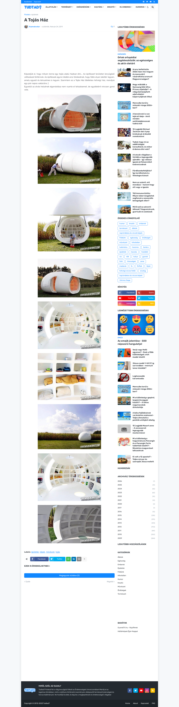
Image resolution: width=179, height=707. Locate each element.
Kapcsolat (37, 2)
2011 (136, 531)
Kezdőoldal (28, 2)
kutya (135, 257)
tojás (58, 552)
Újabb (27, 582)
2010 (136, 534)
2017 (136, 508)
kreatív (132, 224)
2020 (136, 504)
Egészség (121, 561)
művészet (50, 552)
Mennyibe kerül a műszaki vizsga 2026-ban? (143, 105)
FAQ (153, 703)
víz (120, 257)
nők (127, 257)
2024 (136, 489)
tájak (148, 266)
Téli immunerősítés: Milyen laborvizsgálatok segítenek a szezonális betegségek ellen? (143, 197)
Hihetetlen (122, 575)
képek (42, 552)
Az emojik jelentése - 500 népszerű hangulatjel (132, 342)
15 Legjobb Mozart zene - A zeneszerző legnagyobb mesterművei (143, 429)
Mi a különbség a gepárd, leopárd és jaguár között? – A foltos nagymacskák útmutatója (144, 402)
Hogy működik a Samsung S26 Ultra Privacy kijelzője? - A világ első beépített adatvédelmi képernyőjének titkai (142, 90)
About (135, 703)
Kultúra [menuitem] (98, 7)
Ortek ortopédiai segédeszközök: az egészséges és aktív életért (135, 60)
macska (134, 252)
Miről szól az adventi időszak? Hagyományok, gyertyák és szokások (144, 209)
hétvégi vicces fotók (127, 271)
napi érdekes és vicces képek (130, 275)
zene (142, 261)
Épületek (121, 568)
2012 (136, 527)
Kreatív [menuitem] (111, 7)
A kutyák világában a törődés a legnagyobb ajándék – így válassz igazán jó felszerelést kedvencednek (142, 160)
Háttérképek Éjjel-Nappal (128, 631)
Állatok (120, 557)
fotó (121, 261)
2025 (136, 485)
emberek (142, 224)
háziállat (144, 252)
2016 (136, 512)
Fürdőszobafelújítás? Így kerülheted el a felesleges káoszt (142, 173)
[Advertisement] (69, 51)
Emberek (121, 565)
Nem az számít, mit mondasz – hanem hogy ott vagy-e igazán (143, 184)
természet (123, 228)
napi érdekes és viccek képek (130, 233)
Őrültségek (122, 590)
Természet (122, 594)
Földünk (122, 238)
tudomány (123, 247)
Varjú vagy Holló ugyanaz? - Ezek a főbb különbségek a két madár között (143, 353)
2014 (136, 519)
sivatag (143, 271)
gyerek (145, 257)
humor (122, 224)
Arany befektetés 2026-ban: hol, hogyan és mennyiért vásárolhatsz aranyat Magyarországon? (143, 74)
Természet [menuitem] (66, 7)
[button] (147, 7)
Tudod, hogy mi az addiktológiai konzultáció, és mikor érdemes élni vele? (142, 145)
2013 (136, 523)
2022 (136, 496)
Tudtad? (46, 703)
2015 (136, 515)
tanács (146, 247)
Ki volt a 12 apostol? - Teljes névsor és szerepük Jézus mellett (143, 459)
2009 (136, 538)
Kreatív (120, 583)
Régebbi (110, 582)
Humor (120, 579)
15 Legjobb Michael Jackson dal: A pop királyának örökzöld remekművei (142, 133)
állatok (134, 228)
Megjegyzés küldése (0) (69, 575)
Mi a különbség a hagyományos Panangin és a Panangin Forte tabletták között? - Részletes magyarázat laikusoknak (144, 444)
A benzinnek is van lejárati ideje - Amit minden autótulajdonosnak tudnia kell (141, 119)
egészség (134, 238)
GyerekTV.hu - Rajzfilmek (128, 628)
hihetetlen (136, 242)
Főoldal (27, 15)
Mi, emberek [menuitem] (125, 7)
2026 (136, 481)
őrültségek (146, 238)
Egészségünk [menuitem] (83, 7)
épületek (34, 15)
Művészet (121, 587)
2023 (136, 493)
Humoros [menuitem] (140, 7)
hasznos (135, 247)
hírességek (131, 261)
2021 (136, 500)
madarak (122, 266)
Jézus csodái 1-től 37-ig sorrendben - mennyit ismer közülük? (143, 365)
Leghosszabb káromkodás (139, 377)
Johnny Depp (124, 280)
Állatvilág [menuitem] (51, 7)
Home (127, 703)
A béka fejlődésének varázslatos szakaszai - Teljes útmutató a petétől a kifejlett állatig (144, 416)
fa (131, 266)
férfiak (139, 266)
